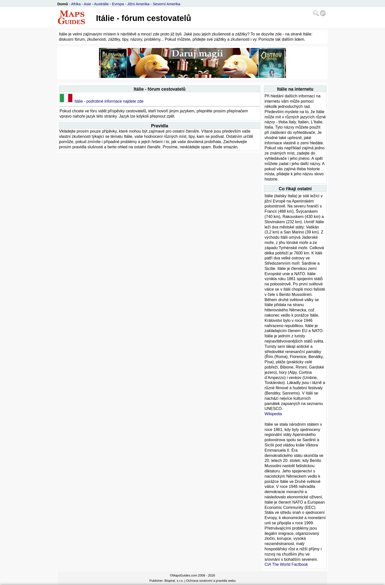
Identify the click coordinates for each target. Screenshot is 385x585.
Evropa (118, 4)
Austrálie (101, 4)
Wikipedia (273, 414)
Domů (62, 4)
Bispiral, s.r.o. (174, 581)
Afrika (76, 4)
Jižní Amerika (138, 4)
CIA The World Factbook (286, 564)
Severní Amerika (166, 4)
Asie (87, 4)
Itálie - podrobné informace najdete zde (109, 101)
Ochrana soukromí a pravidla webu (211, 581)
